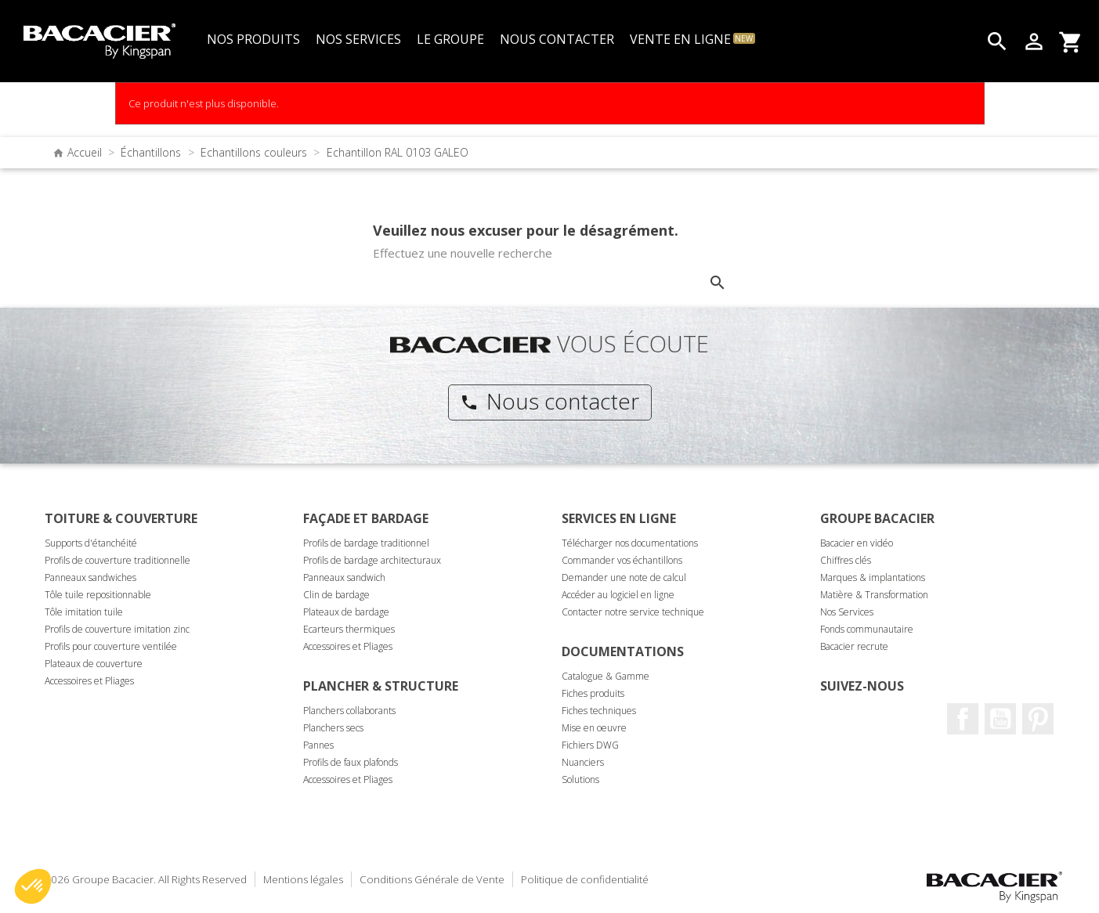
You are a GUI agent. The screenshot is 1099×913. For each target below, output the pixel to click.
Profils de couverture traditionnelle (117, 560)
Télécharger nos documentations (630, 543)
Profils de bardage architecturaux (372, 560)
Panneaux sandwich (344, 577)
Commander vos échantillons (622, 560)
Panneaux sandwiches (90, 577)
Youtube (1000, 718)
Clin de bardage (336, 594)
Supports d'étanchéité (91, 543)
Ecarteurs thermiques (349, 629)
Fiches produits (593, 693)
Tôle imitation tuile (84, 612)
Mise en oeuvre (594, 727)
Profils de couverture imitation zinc (117, 629)
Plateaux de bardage (346, 612)
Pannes (318, 745)
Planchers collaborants (349, 710)
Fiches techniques (599, 710)
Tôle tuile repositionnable (98, 594)
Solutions (580, 779)
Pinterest (1038, 718)
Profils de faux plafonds (350, 762)
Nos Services (846, 612)
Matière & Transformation (874, 594)
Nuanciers (583, 762)
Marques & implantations (872, 577)
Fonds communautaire (866, 629)
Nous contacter (549, 401)
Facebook (962, 718)
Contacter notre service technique (633, 612)
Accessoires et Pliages (89, 680)
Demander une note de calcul (624, 577)
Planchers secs (333, 727)
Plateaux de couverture (94, 663)
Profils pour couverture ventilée (111, 646)
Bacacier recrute (854, 646)
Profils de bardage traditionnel (366, 543)
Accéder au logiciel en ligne (618, 594)
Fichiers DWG (590, 745)
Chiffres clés (845, 560)
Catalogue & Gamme (605, 676)
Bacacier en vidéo (856, 543)
